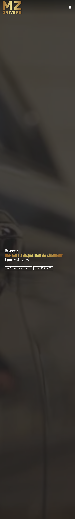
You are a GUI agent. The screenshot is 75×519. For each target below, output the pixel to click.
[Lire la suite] (37, 512)
